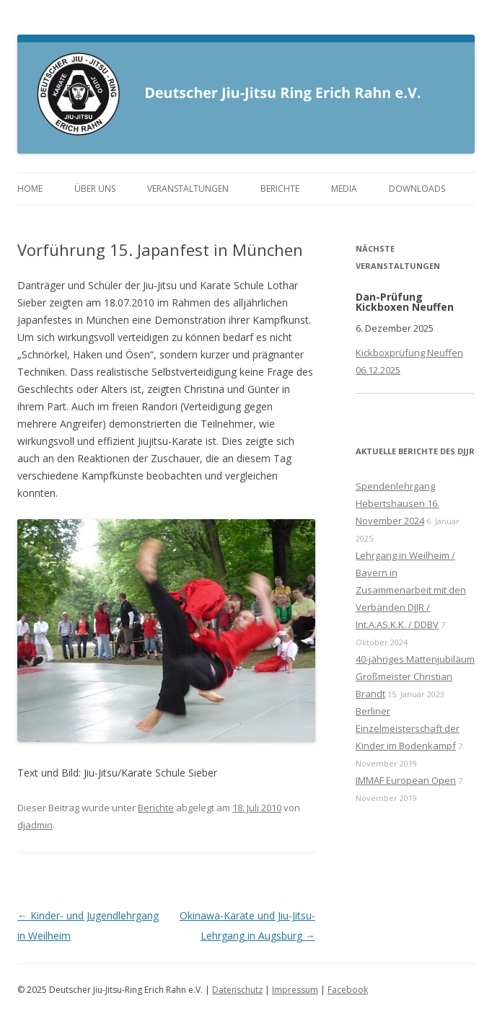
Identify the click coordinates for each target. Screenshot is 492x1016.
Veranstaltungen (188, 188)
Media (344, 188)
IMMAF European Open (406, 780)
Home (30, 188)
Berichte (279, 188)
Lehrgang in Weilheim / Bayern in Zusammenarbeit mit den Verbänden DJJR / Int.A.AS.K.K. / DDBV (411, 590)
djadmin (35, 824)
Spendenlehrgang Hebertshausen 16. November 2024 (397, 503)
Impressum (295, 990)
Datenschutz (237, 990)
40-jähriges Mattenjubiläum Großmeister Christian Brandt (415, 676)
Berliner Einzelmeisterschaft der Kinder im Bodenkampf (408, 728)
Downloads (417, 188)
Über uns (94, 188)
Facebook (348, 990)
